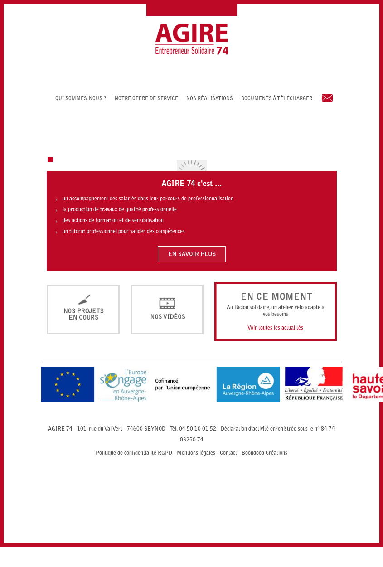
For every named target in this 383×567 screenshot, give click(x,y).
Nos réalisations (209, 99)
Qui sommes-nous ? (81, 99)
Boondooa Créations (264, 453)
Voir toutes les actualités (275, 328)
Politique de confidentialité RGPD (134, 453)
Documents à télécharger (276, 99)
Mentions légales (196, 453)
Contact (228, 453)
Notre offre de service (146, 99)
